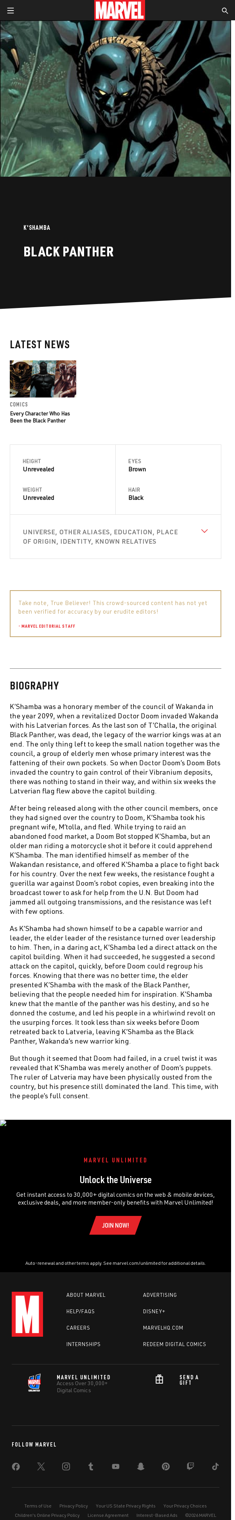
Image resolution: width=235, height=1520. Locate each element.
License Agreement (108, 1507)
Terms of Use (38, 1497)
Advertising (160, 1287)
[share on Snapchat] (141, 1460)
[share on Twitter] (41, 1460)
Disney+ (154, 1303)
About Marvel (86, 1287)
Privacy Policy (73, 1497)
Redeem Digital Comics (174, 1336)
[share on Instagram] (66, 1460)
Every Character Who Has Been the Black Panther (40, 417)
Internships (83, 1336)
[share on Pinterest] (166, 1460)
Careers (78, 1319)
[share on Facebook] (16, 1460)
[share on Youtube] (116, 1460)
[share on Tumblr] (91, 1460)
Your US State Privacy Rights (126, 1497)
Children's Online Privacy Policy (47, 1507)
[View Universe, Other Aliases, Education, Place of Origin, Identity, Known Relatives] (116, 536)
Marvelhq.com (163, 1319)
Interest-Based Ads (157, 1507)
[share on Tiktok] (215, 1460)
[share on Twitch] (190, 1460)
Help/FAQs (80, 1303)
